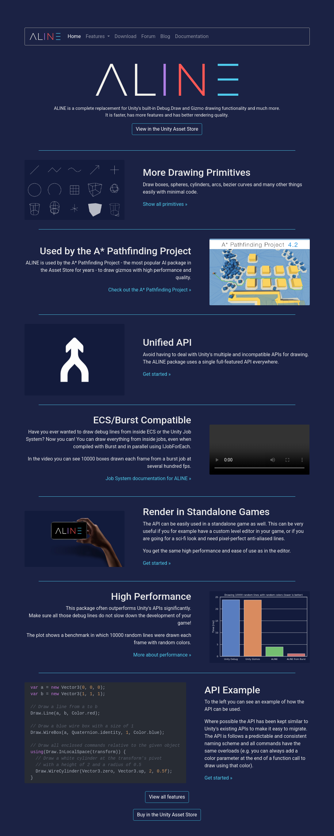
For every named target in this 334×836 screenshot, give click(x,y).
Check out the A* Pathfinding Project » (149, 290)
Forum (148, 36)
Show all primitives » (165, 204)
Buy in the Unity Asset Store (167, 815)
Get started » (157, 374)
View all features (167, 797)
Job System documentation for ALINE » (148, 478)
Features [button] (96, 36)
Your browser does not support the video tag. (259, 450)
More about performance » (162, 655)
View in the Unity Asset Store (167, 129)
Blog (165, 36)
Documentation (192, 36)
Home (74, 36)
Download (125, 36)
